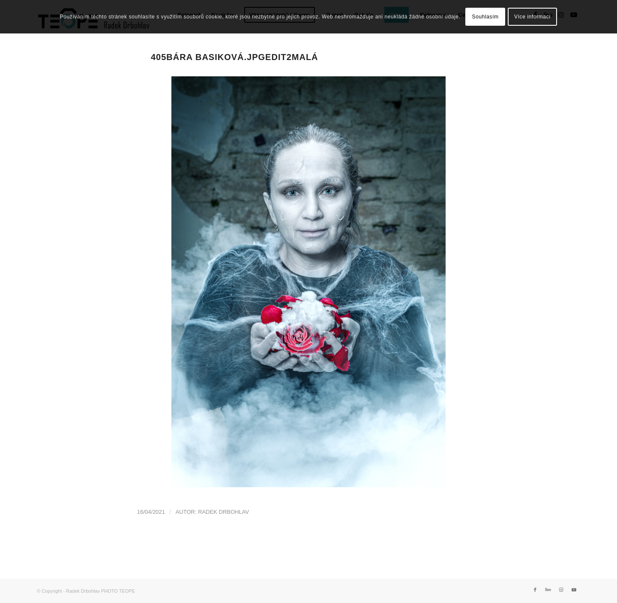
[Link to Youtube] (573, 589)
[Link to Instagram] (560, 589)
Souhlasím (485, 17)
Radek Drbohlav (223, 512)
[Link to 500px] (548, 589)
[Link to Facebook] (535, 589)
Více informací (532, 17)
